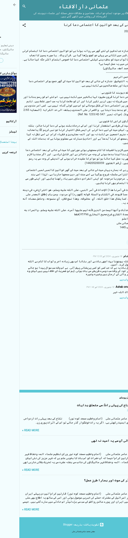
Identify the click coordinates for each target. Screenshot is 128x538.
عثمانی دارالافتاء (64, 6)
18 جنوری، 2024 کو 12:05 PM (88, 256)
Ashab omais (104, 286)
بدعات (112, 242)
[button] (5, 25)
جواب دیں (105, 279)
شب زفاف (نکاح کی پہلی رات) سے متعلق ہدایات (91, 405)
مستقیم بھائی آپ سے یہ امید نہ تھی (98, 441)
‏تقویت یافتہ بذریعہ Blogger (64, 524)
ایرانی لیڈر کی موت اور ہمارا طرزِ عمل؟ (95, 480)
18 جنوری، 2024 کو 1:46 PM (81, 287)
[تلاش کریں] (5, 7)
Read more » (11, 430)
